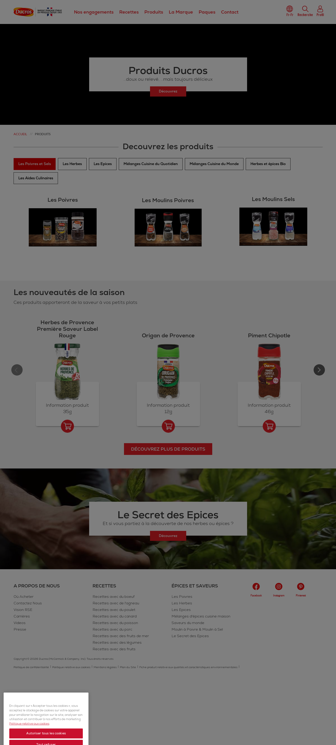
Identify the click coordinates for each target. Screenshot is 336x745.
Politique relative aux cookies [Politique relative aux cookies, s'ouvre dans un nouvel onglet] (29, 736)
